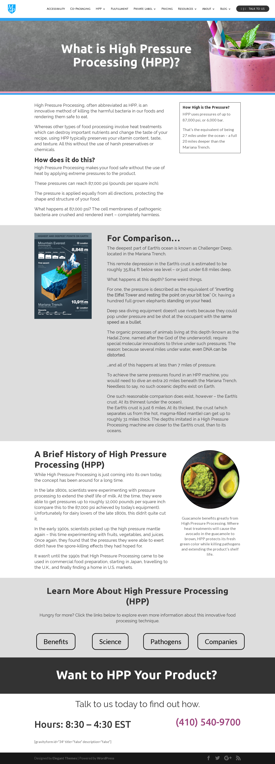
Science (110, 641)
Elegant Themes (65, 758)
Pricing (167, 9)
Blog (223, 9)
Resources (185, 9)
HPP (99, 9)
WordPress (105, 758)
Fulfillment (119, 9)
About (206, 9)
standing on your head (189, 300)
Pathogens (165, 641)
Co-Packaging (80, 9)
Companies (221, 641)
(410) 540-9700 (208, 721)
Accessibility (56, 9)
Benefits (56, 641)
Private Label (142, 9)
